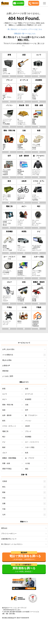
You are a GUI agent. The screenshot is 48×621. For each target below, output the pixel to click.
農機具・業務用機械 (9, 458)
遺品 (26, 469)
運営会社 (4, 528)
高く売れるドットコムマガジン (12, 544)
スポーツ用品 (29, 447)
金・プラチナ (29, 458)
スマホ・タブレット (9, 426)
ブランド (28, 431)
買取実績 (5, 371)
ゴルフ (4, 453)
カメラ (4, 394)
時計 (3, 437)
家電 (3, 388)
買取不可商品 (6, 469)
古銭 (26, 405)
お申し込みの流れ (8, 349)
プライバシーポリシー (9, 533)
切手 (26, 410)
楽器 (26, 388)
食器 (3, 410)
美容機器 (28, 437)
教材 (3, 447)
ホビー (4, 399)
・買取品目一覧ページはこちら (24, 33)
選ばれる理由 (6, 360)
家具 (3, 421)
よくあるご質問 (7, 376)
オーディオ (29, 394)
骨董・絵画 (6, 463)
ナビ (3, 442)
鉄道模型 (28, 399)
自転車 (27, 426)
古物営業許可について (9, 539)
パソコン (28, 421)
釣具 (26, 453)
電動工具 (5, 431)
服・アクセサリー (31, 415)
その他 (27, 463)
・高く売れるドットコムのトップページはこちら (24, 29)
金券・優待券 (6, 415)
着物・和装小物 (7, 405)
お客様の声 (6, 365)
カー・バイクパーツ (32, 442)
